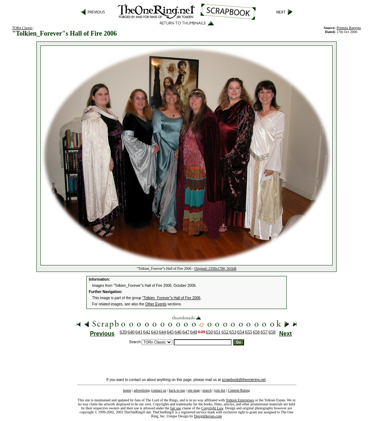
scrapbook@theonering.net (244, 380)
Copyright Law (212, 408)
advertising (142, 390)
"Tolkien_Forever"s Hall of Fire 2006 (171, 298)
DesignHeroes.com (208, 416)
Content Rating (239, 390)
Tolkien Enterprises (240, 400)
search (207, 390)
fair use (175, 408)
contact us (159, 390)
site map (194, 390)
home (127, 390)
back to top (177, 390)
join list (219, 390)
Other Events (155, 304)
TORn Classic (22, 28)
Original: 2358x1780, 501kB (215, 268)
